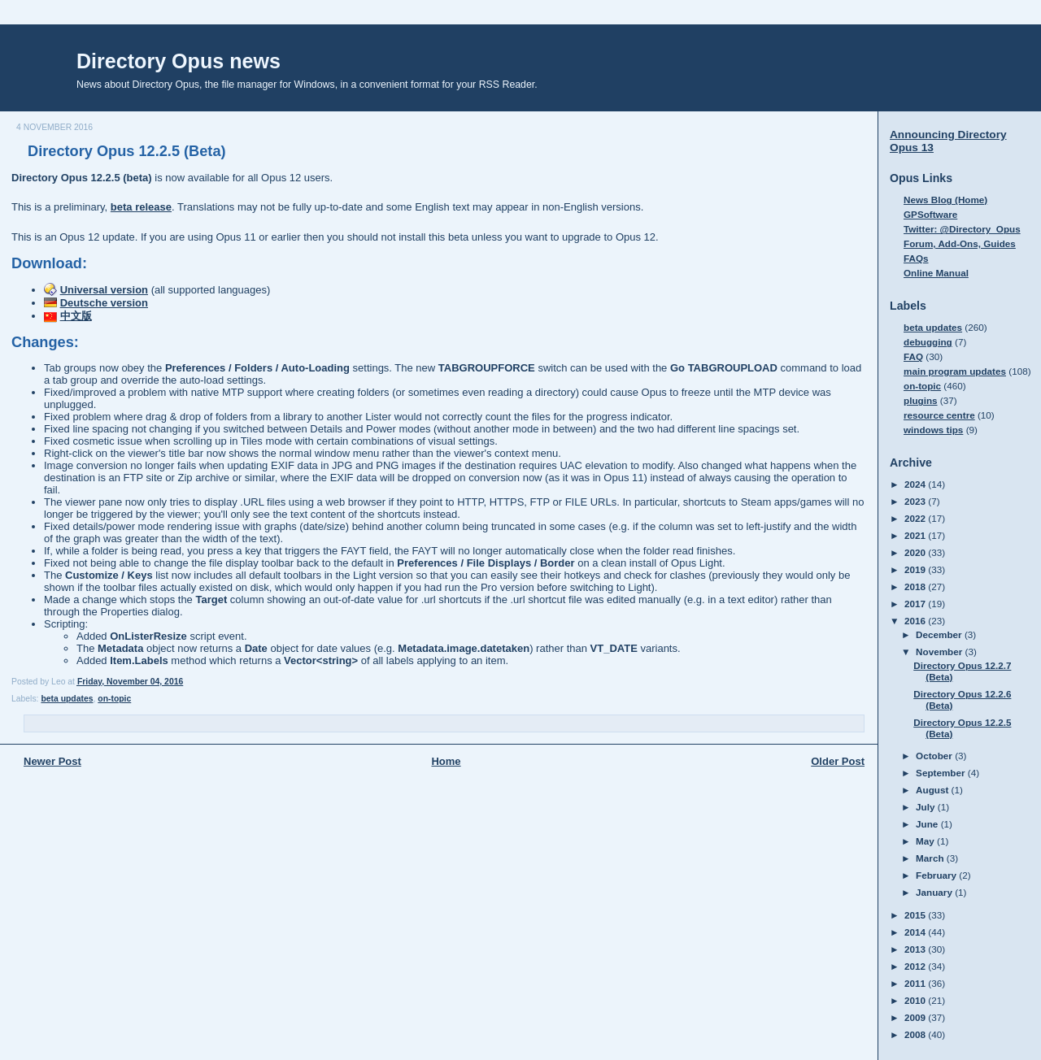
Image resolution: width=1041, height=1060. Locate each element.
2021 (916, 535)
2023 (916, 501)
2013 (916, 949)
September (942, 772)
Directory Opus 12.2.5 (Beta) (127, 151)
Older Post (838, 761)
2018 (916, 586)
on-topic (114, 698)
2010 (916, 1000)
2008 (916, 1034)
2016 (916, 620)
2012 (916, 966)
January (935, 892)
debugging (928, 342)
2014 (916, 932)
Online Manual (936, 272)
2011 (916, 983)
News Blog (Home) (945, 199)
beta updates (67, 698)
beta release (141, 207)
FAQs (916, 258)
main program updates (955, 371)
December (940, 634)
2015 (916, 915)
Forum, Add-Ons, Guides (960, 243)
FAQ (913, 356)
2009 (916, 1017)
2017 (916, 603)
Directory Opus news (178, 61)
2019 (916, 569)
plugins (921, 400)
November (940, 651)
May (926, 841)
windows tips (933, 429)
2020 (916, 552)
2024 (916, 484)
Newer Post (52, 761)
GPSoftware (930, 214)
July (927, 807)
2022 (916, 518)
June (928, 824)
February (937, 875)
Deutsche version (104, 303)
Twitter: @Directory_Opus (962, 229)
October (935, 755)
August (934, 789)
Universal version (104, 290)
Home (445, 761)
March (931, 858)
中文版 (76, 316)
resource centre (939, 415)
